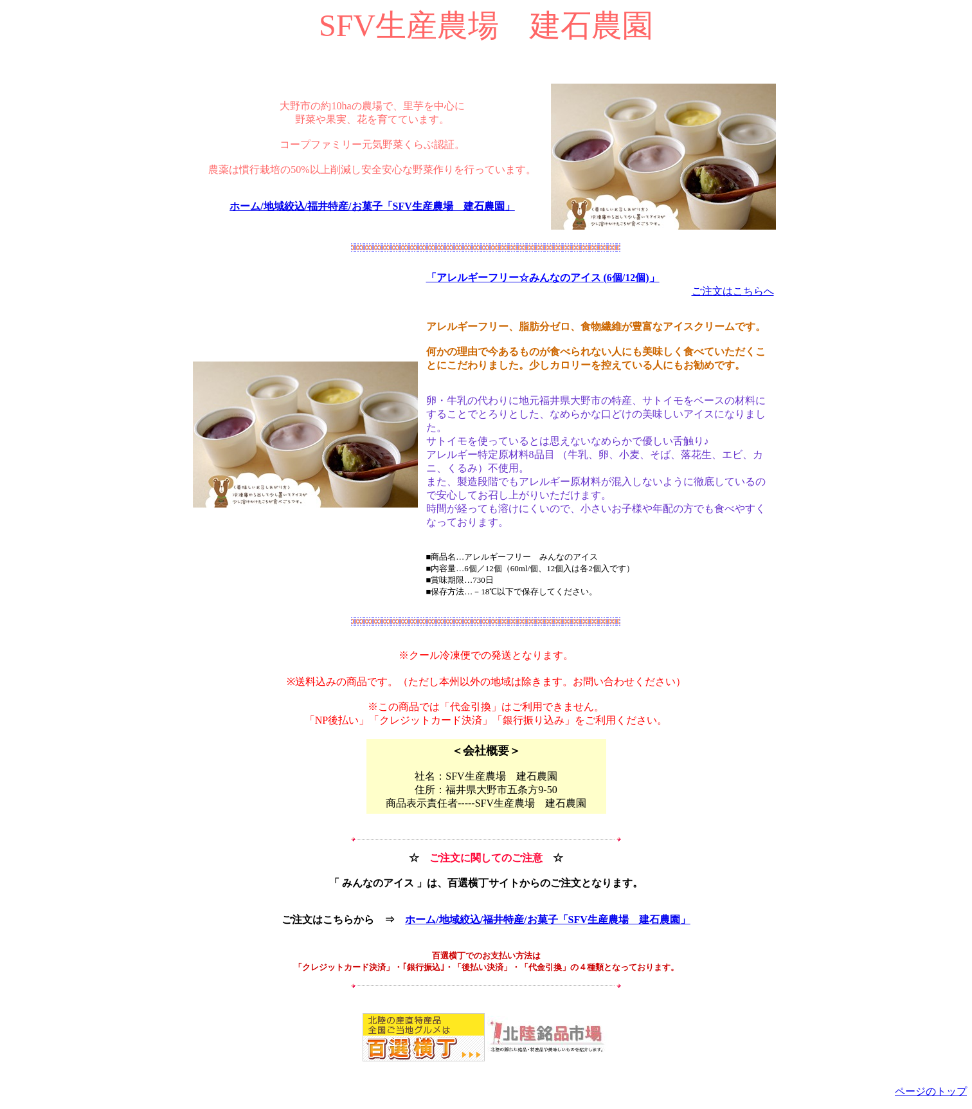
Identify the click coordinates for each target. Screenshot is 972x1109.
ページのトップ (931, 1091)
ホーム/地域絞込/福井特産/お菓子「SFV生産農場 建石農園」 (372, 206)
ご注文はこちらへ (733, 291)
